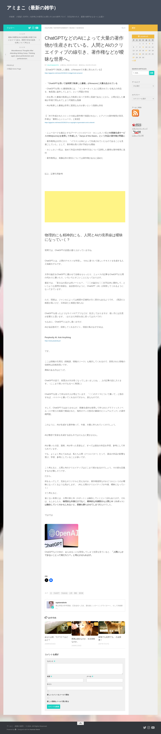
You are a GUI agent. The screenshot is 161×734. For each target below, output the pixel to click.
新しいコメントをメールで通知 (58, 694)
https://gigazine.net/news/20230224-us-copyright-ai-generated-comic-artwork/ (70, 122)
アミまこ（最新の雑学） (32, 7)
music (74, 28)
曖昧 (75, 593)
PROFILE (10, 65)
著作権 (81, 593)
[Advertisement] (85, 206)
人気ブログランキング (140, 128)
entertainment (62, 28)
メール (90, 676)
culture (49, 28)
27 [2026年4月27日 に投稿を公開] (134, 57)
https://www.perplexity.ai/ (53, 341)
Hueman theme (35, 729)
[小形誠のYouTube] (36, 27)
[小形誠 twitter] (29, 27)
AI (51, 593)
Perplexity (64, 593)
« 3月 (134, 61)
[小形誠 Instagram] (33, 27)
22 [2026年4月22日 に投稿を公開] (140, 54)
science (83, 28)
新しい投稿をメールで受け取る (58, 701)
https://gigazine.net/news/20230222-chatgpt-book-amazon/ (64, 73)
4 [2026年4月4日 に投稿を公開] (149, 44)
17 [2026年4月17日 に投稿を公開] (146, 50)
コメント (51, 661)
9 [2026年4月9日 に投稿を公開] (143, 47)
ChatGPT (56, 593)
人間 (70, 593)
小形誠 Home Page (14, 69)
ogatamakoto (53, 65)
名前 (49, 676)
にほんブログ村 (138, 136)
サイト (49, 684)
